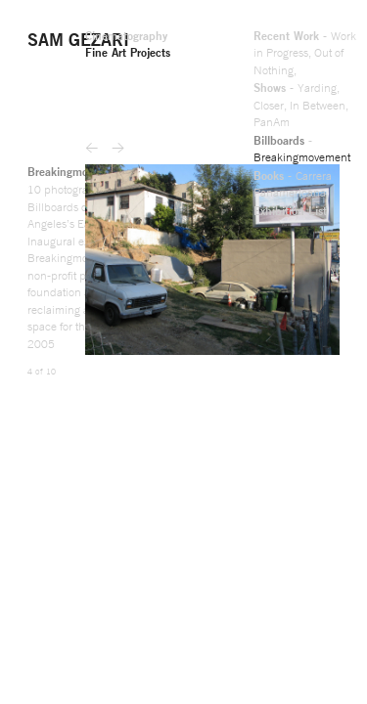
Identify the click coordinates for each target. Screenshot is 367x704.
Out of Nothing (46, 40)
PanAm (48, 59)
